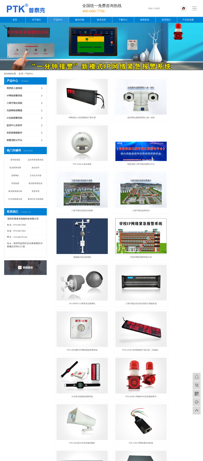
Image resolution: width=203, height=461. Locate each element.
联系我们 (166, 20)
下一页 (139, 362)
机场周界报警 (15, 168)
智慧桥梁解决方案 (152, 403)
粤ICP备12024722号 (91, 453)
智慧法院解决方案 (152, 417)
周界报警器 (149, 453)
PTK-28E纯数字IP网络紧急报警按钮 (126, 231)
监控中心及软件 (14, 125)
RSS (114, 459)
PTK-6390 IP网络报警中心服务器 (176, 311)
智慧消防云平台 (14, 140)
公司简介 (68, 393)
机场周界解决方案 (152, 431)
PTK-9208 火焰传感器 (176, 111)
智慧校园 (15, 183)
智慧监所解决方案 (152, 393)
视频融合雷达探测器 (77, 191)
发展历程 (68, 403)
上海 (102, 456)
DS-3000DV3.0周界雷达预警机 (176, 191)
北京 (107, 456)
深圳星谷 (187, 453)
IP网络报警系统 (14, 95)
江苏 (92, 456)
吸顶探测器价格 (15, 191)
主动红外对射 (35, 175)
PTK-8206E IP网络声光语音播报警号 (127, 271)
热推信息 (84, 459)
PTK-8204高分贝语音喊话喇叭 (176, 271)
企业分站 (95, 459)
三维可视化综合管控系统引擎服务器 (77, 231)
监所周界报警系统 (35, 160)
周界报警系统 (136, 453)
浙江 (112, 456)
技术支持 (101, 20)
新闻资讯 (144, 20)
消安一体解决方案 (152, 408)
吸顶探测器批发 (35, 183)
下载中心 (123, 20)
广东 (122, 456)
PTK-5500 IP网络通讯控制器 (77, 311)
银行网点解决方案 (152, 427)
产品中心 (58, 20)
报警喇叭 (15, 175)
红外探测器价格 (15, 199)
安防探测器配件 (14, 133)
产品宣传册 (188, 20)
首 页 (21, 74)
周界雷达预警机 (121, 453)
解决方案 (79, 20)
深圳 (117, 456)
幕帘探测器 (15, 160)
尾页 (147, 362)
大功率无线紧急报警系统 (77, 271)
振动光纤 (36, 168)
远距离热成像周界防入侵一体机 (127, 111)
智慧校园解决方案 (152, 398)
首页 (15, 20)
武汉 (97, 456)
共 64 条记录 (98, 362)
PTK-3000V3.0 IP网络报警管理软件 (77, 351)
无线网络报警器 (14, 110)
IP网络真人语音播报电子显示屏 (77, 111)
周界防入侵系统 (14, 88)
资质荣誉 (68, 398)
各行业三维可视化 (152, 422)
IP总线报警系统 (14, 118)
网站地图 (105, 459)
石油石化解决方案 (152, 441)
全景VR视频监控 (152, 412)
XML (120, 459)
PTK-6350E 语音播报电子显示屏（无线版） (176, 231)
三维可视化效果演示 (176, 151)
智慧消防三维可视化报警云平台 (77, 151)
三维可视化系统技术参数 (127, 151)
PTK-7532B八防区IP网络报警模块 (126, 351)
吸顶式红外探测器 (35, 199)
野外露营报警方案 (152, 436)
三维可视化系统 (14, 103)
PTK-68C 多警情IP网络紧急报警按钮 (127, 311)
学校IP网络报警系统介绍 (127, 191)
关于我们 (36, 20)
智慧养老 (36, 191)
